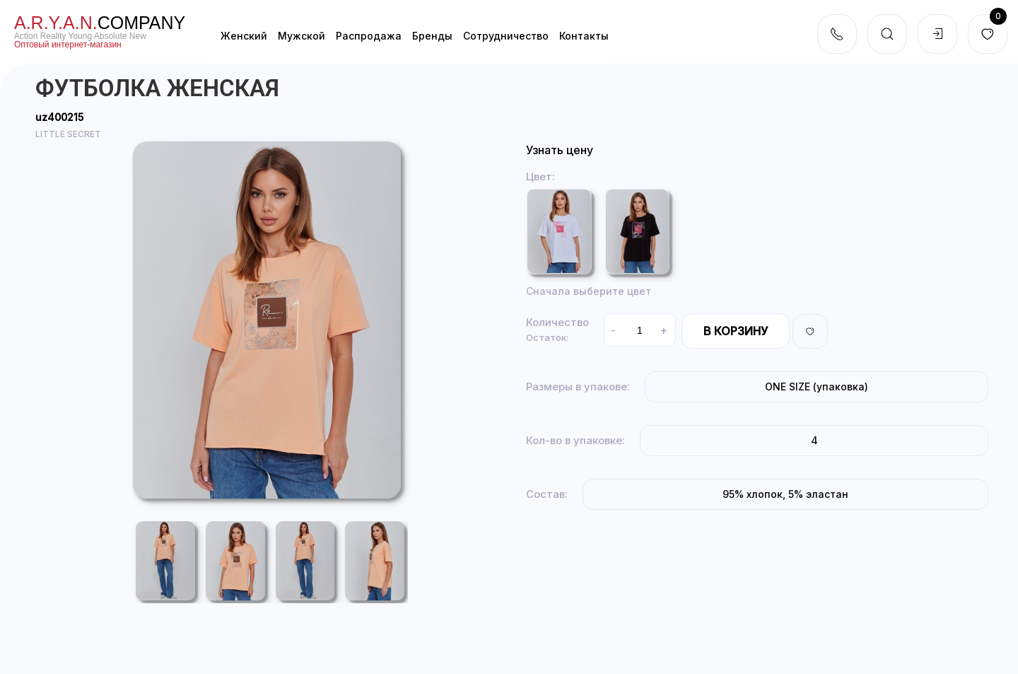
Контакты (584, 36)
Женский (244, 36)
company (99, 23)
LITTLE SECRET (68, 134)
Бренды (432, 36)
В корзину (735, 331)
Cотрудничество (506, 36)
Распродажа (369, 36)
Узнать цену (559, 150)
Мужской (301, 36)
